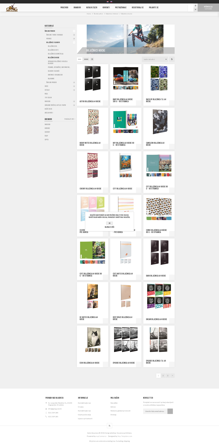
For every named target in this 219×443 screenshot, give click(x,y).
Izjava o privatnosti (85, 418)
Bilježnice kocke (53, 58)
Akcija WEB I (49, 113)
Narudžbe (114, 403)
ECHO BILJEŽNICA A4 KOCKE (89, 363)
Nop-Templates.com (125, 436)
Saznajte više (109, 227)
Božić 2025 (48, 109)
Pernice (48, 39)
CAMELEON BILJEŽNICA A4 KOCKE (155, 144)
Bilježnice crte (53, 50)
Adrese (113, 407)
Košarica (208, 8)
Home (89, 14)
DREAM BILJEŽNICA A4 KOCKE (156, 319)
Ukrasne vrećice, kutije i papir (55, 105)
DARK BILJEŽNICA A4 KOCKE (156, 276)
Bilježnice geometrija (55, 54)
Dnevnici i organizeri (55, 75)
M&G (46, 94)
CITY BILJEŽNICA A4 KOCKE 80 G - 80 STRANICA (157, 187)
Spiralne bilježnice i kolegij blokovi (58, 62)
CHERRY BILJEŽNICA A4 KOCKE (90, 189)
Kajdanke (51, 79)
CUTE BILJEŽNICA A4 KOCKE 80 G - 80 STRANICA (91, 275)
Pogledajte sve (69, 119)
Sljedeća (172, 375)
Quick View (105, 103)
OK (109, 223)
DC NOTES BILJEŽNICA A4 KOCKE (89, 318)
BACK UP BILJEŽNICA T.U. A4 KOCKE (156, 100)
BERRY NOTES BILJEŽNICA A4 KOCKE (90, 144)
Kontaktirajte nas (84, 403)
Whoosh (47, 101)
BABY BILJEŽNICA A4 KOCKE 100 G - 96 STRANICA (123, 100)
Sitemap (113, 415)
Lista (92, 59)
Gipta (46, 140)
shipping (127, 441)
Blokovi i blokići (53, 71)
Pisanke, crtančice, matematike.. (59, 67)
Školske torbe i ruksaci (54, 35)
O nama (80, 407)
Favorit (47, 132)
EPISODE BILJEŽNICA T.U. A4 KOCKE (156, 362)
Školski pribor (98, 14)
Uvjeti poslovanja (84, 415)
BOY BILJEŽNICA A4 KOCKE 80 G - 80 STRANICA (123, 144)
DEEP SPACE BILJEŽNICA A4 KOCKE (122, 318)
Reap (46, 136)
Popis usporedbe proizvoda (172, 59)
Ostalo (47, 90)
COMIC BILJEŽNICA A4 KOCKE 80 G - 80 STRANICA (156, 231)
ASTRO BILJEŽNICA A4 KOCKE (90, 101)
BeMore (47, 128)
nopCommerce (101, 436)
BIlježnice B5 (52, 46)
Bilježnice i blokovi (112, 14)
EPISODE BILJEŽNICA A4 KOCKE (124, 363)
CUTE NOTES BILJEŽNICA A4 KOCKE (123, 275)
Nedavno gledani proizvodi (120, 411)
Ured (46, 86)
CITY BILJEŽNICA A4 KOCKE (122, 189)
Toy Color (48, 98)
